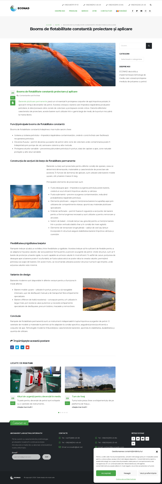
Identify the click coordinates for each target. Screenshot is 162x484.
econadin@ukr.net (75, 447)
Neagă (127, 473)
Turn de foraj (78, 396)
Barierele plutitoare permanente (33, 101)
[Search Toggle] (151, 5)
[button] (157, 451)
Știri (94, 11)
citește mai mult (24, 407)
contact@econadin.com (114, 447)
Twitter (17, 347)
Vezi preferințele (148, 473)
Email (27, 347)
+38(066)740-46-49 (93, 5)
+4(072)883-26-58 (72, 438)
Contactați (106, 11)
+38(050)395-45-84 (115, 5)
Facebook (12, 347)
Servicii (84, 11)
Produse (73, 11)
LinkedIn (22, 347)
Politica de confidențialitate (126, 479)
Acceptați (106, 473)
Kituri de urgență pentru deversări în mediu (39, 396)
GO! (46, 457)
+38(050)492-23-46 (138, 5)
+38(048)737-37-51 (71, 5)
